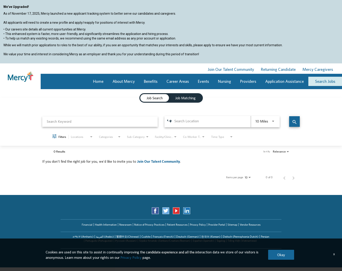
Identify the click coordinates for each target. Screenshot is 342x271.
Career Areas (177, 81)
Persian (265, 236)
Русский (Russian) (126, 240)
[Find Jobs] (294, 121)
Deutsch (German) (187, 236)
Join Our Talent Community (231, 69)
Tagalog (220, 240)
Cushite (145, 236)
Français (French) (163, 236)
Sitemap (232, 224)
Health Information (106, 224)
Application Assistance (284, 81)
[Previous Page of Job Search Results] (284, 177)
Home (98, 81)
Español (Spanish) (203, 240)
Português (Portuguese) (99, 240)
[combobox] (100, 121)
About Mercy (123, 81)
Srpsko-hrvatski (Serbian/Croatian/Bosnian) (164, 240)
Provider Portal (216, 224)
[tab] (83, 236)
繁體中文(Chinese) (127, 236)
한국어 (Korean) (210, 236)
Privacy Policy (198, 224)
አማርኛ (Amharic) (83, 236)
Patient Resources (177, 224)
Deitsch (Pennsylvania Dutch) (240, 236)
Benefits (150, 81)
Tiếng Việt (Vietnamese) (242, 240)
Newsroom (125, 224)
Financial (87, 224)
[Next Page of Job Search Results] (293, 177)
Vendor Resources (250, 224)
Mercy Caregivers (317, 69)
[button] (83, 236)
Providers (248, 81)
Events (203, 81)
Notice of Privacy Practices (149, 224)
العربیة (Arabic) (105, 236)
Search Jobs (325, 81)
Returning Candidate (278, 69)
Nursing (224, 81)
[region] (171, 34)
